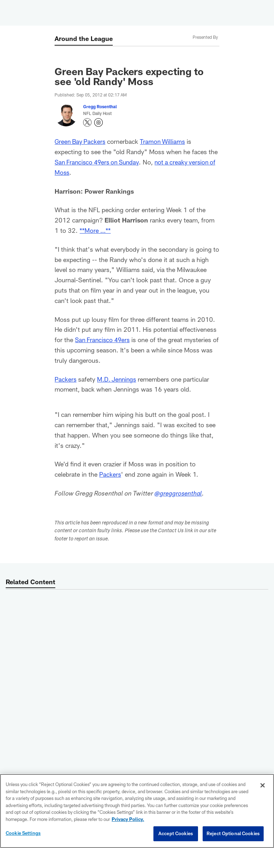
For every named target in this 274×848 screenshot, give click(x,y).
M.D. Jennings (118, 379)
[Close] (262, 785)
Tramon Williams (165, 141)
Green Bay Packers (81, 141)
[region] (137, 811)
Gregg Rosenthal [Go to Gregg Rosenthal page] (100, 106)
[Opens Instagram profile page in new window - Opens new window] (98, 122)
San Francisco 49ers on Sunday (99, 162)
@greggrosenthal (179, 494)
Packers (66, 379)
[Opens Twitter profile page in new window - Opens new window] (87, 122)
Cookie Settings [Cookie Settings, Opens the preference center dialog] (23, 833)
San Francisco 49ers (104, 340)
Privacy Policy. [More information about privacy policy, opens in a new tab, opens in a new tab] (128, 819)
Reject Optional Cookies (233, 833)
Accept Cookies (175, 833)
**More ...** (96, 230)
